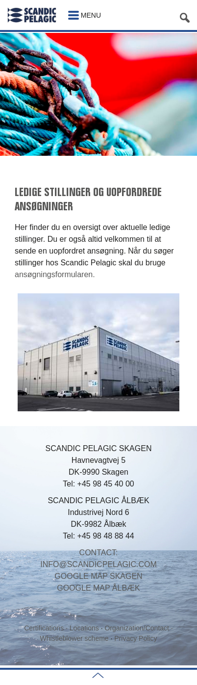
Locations (85, 628)
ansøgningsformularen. (55, 274)
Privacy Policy (135, 638)
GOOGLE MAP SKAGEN (98, 576)
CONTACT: (98, 552)
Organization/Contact (136, 628)
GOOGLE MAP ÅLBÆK (98, 588)
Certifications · (47, 628)
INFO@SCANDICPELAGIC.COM (98, 564)
